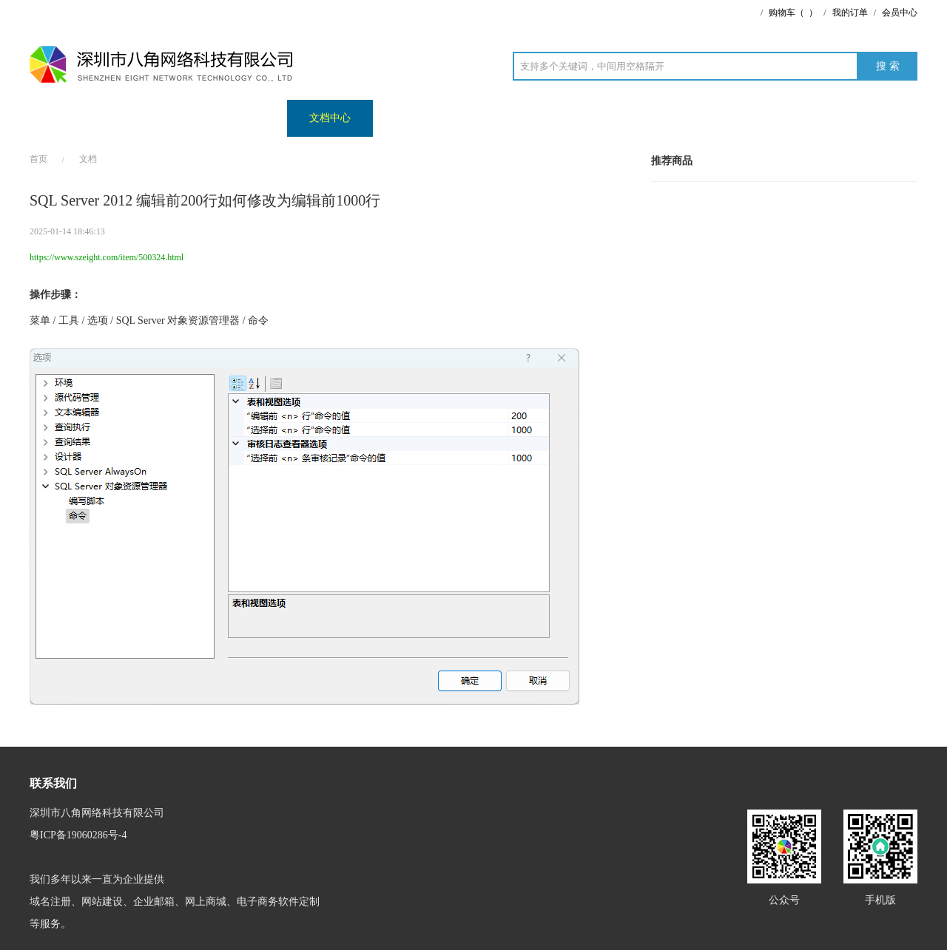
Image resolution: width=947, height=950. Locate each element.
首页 (38, 159)
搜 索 (888, 66)
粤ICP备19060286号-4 (78, 835)
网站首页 (72, 117)
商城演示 (244, 117)
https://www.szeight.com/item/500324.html (106, 257)
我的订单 (850, 12)
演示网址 (416, 117)
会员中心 (899, 12)
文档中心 (330, 117)
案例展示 (158, 117)
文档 (88, 159)
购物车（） (793, 12)
